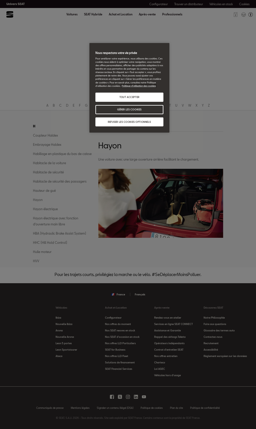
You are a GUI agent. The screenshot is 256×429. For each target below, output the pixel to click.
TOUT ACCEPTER (129, 97)
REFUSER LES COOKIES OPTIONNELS (129, 122)
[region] (129, 88)
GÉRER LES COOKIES (129, 109)
